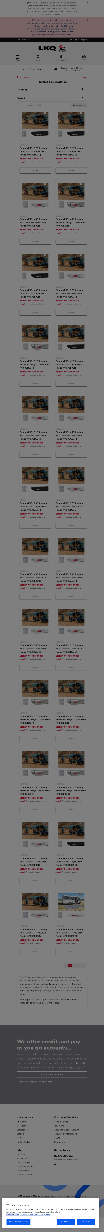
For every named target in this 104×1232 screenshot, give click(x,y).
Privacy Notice (12, 1215)
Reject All (65, 1222)
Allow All (86, 1222)
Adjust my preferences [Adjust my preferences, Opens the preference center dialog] (19, 1222)
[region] (50, 1213)
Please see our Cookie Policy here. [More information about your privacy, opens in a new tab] (35, 1215)
